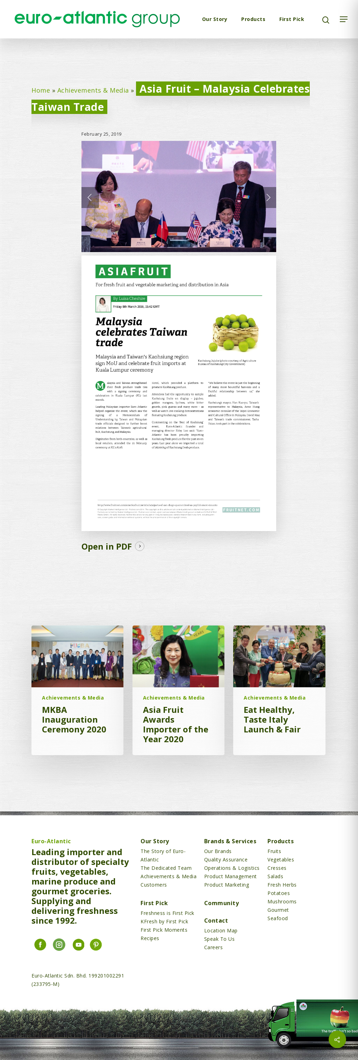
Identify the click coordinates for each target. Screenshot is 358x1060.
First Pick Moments (164, 929)
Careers (213, 947)
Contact (216, 920)
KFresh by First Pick (164, 921)
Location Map (221, 930)
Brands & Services (230, 841)
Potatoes (278, 893)
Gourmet (278, 910)
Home (40, 90)
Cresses (277, 868)
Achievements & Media (93, 90)
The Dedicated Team (166, 868)
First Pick (291, 19)
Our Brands (218, 851)
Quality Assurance (226, 859)
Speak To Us (219, 939)
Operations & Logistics (232, 868)
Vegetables (280, 859)
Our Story (215, 19)
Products (253, 19)
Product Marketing (226, 884)
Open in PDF (106, 546)
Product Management (230, 876)
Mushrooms (282, 901)
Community (221, 903)
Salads (275, 876)
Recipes (150, 938)
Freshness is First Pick (167, 913)
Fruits (274, 851)
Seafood (277, 918)
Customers (154, 884)
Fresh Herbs (282, 884)
